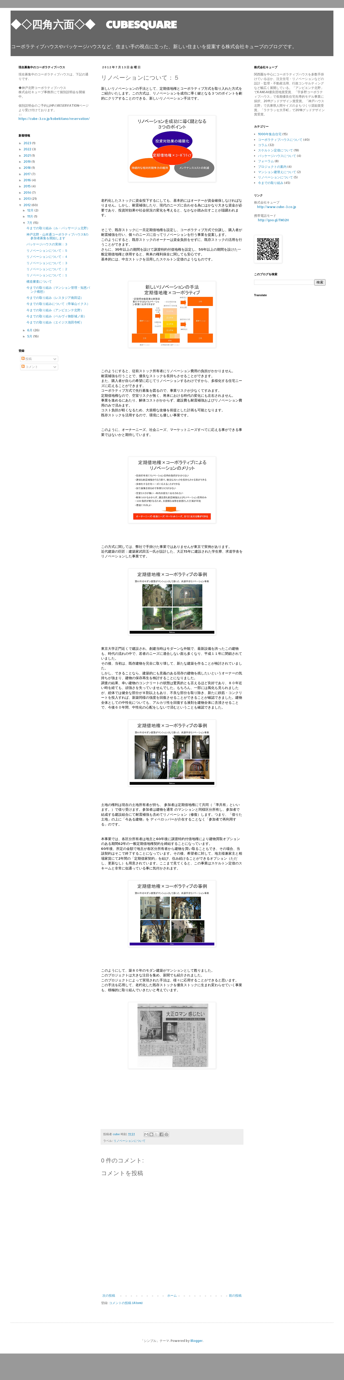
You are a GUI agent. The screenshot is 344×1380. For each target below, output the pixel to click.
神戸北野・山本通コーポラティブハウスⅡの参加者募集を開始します (57, 236)
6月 (30, 330)
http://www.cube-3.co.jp (276, 207)
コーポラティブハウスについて (280, 140)
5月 (30, 336)
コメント (29, 367)
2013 (27, 199)
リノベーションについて (130, 1141)
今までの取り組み (270, 183)
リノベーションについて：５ (47, 250)
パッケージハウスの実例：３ (47, 244)
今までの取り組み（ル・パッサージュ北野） (58, 228)
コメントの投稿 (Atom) (126, 1303)
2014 (28, 193)
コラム (263, 145)
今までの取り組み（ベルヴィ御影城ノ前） (56, 316)
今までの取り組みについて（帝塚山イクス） (58, 304)
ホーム (172, 1295)
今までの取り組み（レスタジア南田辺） (55, 298)
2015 (27, 186)
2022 (28, 149)
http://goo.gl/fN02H (273, 220)
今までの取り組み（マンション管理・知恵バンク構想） (58, 289)
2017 (27, 174)
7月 (30, 223)
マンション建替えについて (277, 172)
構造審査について (39, 281)
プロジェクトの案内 (272, 167)
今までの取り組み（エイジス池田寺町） (55, 322)
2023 (28, 143)
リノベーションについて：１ (47, 275)
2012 (27, 205)
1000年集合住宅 (270, 134)
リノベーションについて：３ (47, 263)
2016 (28, 180)
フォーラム (266, 161)
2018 (27, 168)
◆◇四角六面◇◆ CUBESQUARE (94, 23)
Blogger (197, 1341)
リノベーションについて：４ (47, 257)
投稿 (26, 359)
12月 (30, 210)
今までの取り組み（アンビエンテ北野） (55, 310)
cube (117, 1134)
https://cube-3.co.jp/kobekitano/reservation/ (54, 119)
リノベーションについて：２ (47, 269)
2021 (27, 155)
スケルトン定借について (275, 150)
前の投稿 (235, 1295)
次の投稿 (108, 1295)
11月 (30, 216)
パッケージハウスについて (277, 156)
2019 (27, 162)
